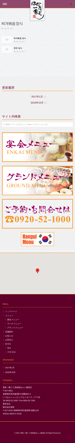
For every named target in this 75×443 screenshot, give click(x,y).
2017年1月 (37, 96)
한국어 (8, 344)
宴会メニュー (13, 319)
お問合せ (9, 340)
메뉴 (9, 348)
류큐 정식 (18, 48)
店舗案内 (9, 332)
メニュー (9, 315)
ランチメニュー (14, 324)
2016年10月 (37, 102)
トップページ (11, 311)
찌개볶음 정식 (20, 38)
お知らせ (9, 336)
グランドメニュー (15, 327)
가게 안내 (11, 352)
